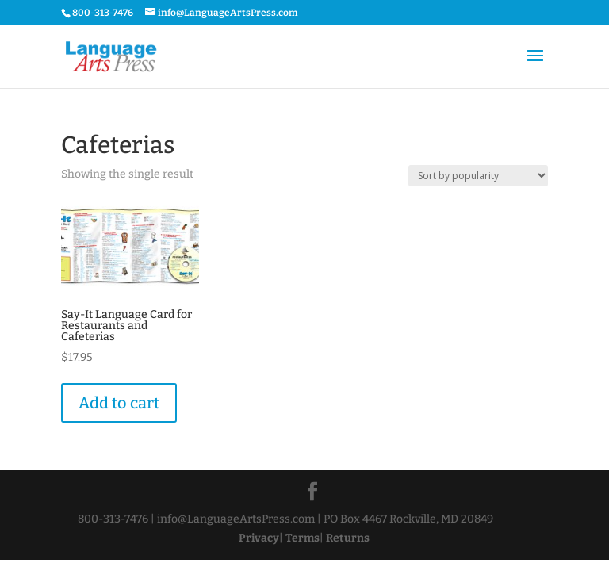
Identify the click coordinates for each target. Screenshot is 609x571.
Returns (348, 538)
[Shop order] (478, 175)
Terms (302, 538)
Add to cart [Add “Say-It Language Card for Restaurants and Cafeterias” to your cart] (119, 402)
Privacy (259, 538)
